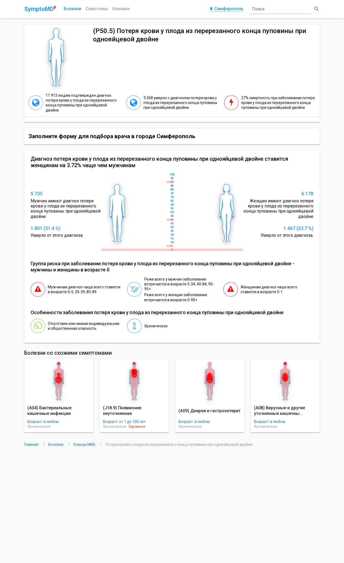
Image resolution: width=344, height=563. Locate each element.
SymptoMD (40, 8)
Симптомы (96, 8)
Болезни (72, 8)
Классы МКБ (84, 444)
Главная (31, 444)
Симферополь (226, 9)
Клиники (121, 8)
